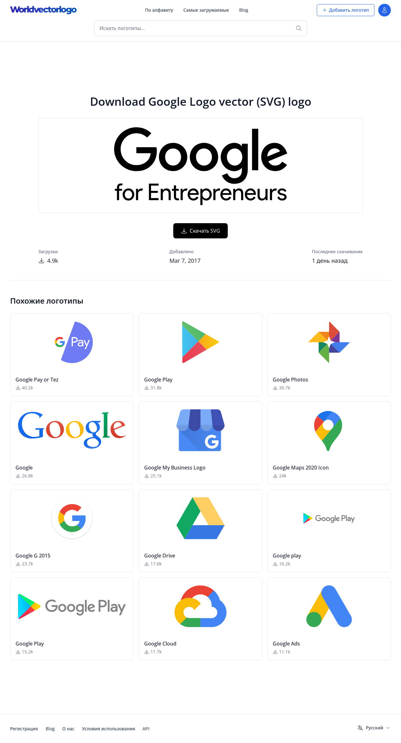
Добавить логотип (345, 10)
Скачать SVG (200, 230)
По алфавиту (159, 10)
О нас (68, 729)
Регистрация (24, 729)
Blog (243, 10)
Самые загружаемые (206, 10)
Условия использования (108, 729)
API (146, 729)
